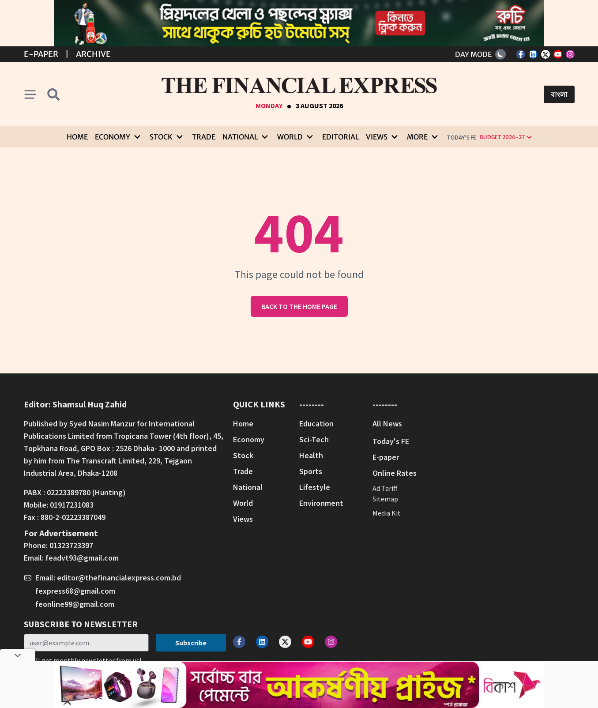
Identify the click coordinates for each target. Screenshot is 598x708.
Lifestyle (314, 487)
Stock (243, 455)
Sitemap (385, 498)
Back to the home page (299, 306)
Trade (203, 136)
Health (311, 455)
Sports (310, 471)
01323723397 (71, 545)
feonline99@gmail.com (74, 604)
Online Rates (394, 473)
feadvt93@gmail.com (82, 558)
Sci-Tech (314, 439)
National (248, 487)
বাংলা (559, 94)
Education (316, 423)
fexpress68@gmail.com (75, 591)
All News (387, 423)
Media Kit (386, 512)
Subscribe (191, 642)
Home (77, 136)
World (243, 503)
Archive (93, 54)
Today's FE (461, 137)
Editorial (340, 136)
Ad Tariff (384, 488)
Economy (248, 439)
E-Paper (41, 54)
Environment (321, 503)
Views (243, 519)
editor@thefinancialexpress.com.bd (119, 577)
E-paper (385, 457)
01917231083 (72, 505)
